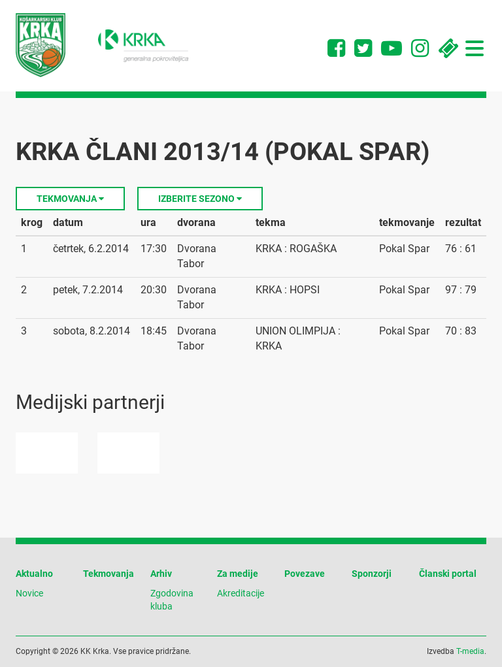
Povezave (304, 573)
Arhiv (161, 573)
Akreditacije (240, 593)
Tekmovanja (108, 573)
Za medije (237, 573)
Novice (29, 593)
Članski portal (448, 573)
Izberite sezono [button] (200, 198)
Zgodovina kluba (171, 599)
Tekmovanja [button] (70, 198)
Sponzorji (372, 573)
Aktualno (34, 573)
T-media (470, 651)
